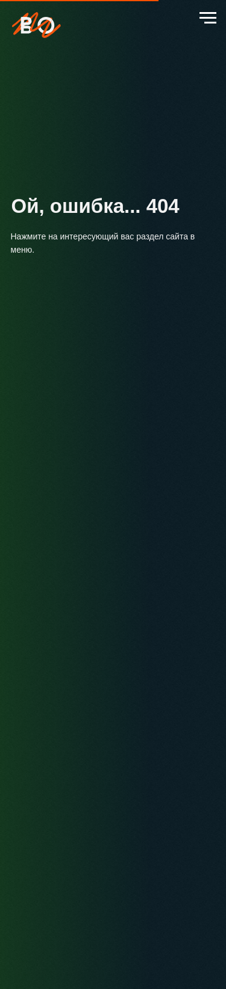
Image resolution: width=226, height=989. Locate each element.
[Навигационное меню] (207, 18)
